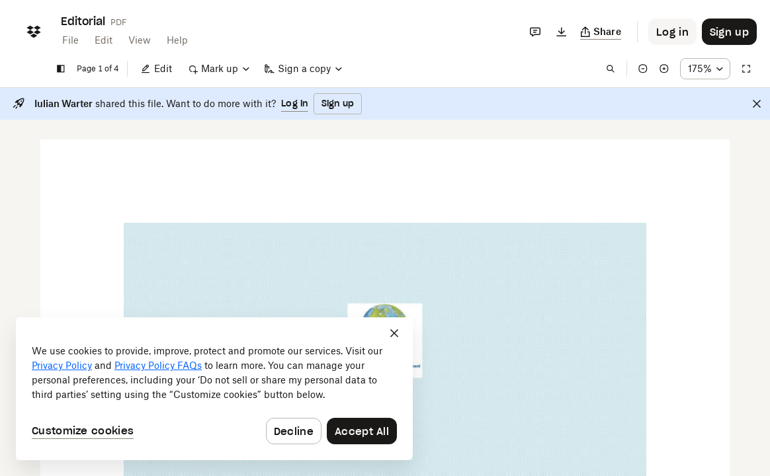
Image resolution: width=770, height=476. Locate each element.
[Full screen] (746, 68)
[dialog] (214, 388)
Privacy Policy (62, 365)
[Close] (756, 103)
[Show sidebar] (60, 68)
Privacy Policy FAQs (158, 365)
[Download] (561, 32)
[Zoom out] (643, 68)
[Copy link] (601, 32)
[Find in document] (610, 68)
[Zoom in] (664, 68)
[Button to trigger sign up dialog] (729, 32)
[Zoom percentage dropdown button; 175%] (705, 68)
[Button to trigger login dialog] (672, 32)
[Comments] (535, 32)
